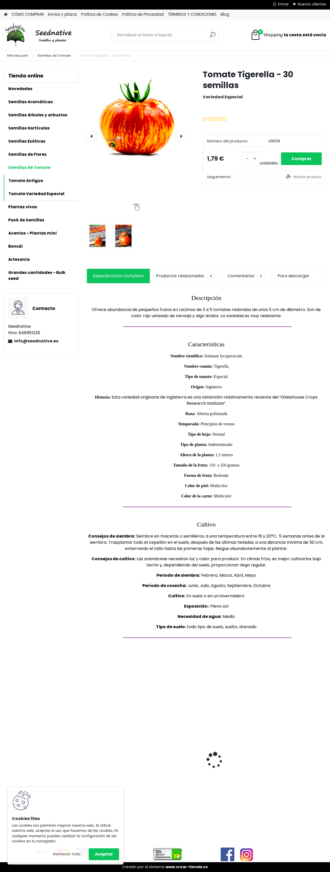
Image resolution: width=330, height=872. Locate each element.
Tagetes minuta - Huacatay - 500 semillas (108, 763)
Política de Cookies (99, 14)
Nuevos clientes (312, 4)
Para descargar (293, 276)
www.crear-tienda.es (187, 866)
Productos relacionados (185, 276)
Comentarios (246, 276)
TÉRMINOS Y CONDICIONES (192, 14)
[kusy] (251, 158)
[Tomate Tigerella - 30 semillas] (136, 118)
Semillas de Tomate (54, 55)
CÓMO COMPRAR (28, 14)
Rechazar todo (66, 854)
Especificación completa (118, 276)
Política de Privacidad (143, 14)
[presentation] (92, 136)
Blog (225, 14)
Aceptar (104, 854)
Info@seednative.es (36, 341)
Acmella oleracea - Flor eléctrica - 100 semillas (235, 751)
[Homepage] (5, 15)
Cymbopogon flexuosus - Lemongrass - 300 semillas (297, 740)
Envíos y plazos (62, 14)
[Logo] (39, 35)
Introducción (17, 55)
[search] (213, 37)
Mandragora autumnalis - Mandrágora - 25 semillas (168, 752)
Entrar (283, 4)
